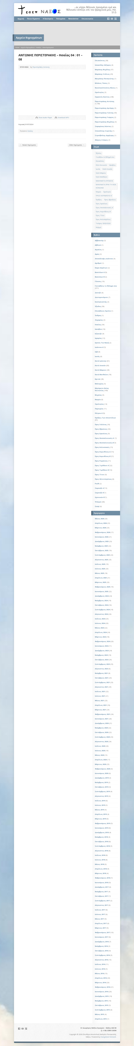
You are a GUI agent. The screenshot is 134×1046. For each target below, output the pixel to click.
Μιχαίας (98, 395)
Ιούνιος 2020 (100, 751)
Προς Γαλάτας (101, 424)
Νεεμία (98, 399)
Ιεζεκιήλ (98, 334)
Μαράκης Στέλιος (102, 74)
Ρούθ (97, 484)
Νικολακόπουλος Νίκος (105, 88)
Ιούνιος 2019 (100, 805)
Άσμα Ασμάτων (101, 268)
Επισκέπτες (100, 60)
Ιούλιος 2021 (100, 691)
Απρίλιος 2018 (101, 869)
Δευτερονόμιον (101, 297)
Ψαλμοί (98, 502)
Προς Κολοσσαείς (102, 447)
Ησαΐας (38, 47)
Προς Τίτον (99, 474)
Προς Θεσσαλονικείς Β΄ (104, 443)
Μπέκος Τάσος (101, 83)
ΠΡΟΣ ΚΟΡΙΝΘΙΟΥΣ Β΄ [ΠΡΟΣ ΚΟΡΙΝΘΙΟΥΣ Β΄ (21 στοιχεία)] (104, 196)
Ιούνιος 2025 (100, 569)
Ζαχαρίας (99, 320)
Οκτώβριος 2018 (101, 841)
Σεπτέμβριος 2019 (102, 791)
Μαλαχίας (99, 384)
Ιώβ (96, 352)
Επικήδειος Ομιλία (103, 311)
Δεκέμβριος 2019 (102, 778)
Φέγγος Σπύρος (101, 140)
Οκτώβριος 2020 (101, 732)
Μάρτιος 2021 (100, 710)
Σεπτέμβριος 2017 (102, 901)
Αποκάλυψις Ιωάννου (104, 259)
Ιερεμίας (98, 338)
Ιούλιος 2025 (100, 564)
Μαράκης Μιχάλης (102, 70)
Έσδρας (98, 315)
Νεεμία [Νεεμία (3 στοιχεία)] (98, 192)
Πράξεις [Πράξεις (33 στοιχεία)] (99, 200)
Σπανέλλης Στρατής (103, 131)
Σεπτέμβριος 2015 (102, 1010)
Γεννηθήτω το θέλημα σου (106, 286)
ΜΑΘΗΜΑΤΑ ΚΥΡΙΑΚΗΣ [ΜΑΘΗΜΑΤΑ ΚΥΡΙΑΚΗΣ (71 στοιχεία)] (104, 181)
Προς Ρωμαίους (101, 461)
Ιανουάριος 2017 (101, 937)
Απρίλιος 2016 (101, 978)
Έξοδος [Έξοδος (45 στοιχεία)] (98, 153)
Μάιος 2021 (99, 700)
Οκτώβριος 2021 (101, 678)
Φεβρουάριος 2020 (102, 769)
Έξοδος (98, 306)
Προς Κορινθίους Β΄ (102, 456)
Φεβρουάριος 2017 (102, 932)
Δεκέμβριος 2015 (102, 996)
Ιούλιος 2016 (100, 964)
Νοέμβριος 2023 (101, 655)
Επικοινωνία (87, 18)
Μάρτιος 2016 (100, 982)
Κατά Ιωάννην (100, 361)
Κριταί (97, 379)
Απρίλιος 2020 (101, 760)
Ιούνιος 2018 (100, 860)
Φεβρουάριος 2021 (102, 714)
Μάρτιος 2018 (100, 873)
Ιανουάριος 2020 (101, 773)
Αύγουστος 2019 (101, 796)
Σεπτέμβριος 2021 (102, 682)
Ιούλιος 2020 (100, 746)
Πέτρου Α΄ (99, 413)
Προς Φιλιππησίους (103, 479)
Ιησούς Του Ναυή (102, 343)
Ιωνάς (97, 356)
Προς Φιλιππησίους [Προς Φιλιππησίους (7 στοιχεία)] (103, 219)
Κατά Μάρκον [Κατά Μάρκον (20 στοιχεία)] (101, 173)
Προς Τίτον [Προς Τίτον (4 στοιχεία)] (100, 215)
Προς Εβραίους (101, 429)
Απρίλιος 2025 (101, 578)
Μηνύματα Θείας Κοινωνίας (102, 389)
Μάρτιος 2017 (100, 928)
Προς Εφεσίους (101, 433)
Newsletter (73, 18)
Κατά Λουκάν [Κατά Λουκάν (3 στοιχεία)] (107, 169)
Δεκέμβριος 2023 (102, 651)
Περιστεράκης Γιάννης (104, 113)
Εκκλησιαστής (101, 302)
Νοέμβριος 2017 (101, 892)
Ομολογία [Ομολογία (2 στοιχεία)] (107, 192)
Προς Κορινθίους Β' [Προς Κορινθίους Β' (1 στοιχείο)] (103, 212)
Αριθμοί (98, 263)
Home (17, 47)
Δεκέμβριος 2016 (102, 942)
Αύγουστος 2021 (101, 687)
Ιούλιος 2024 (100, 619)
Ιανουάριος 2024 (101, 646)
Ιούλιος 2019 (100, 801)
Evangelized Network (108, 1037)
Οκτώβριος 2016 (101, 951)
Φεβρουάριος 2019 (102, 823)
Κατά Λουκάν (100, 365)
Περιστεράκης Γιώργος (104, 117)
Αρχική (21, 18)
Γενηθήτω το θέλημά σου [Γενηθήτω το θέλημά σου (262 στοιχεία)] (105, 157)
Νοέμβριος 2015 (101, 1001)
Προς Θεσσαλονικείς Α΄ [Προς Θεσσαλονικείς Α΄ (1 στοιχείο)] (104, 208)
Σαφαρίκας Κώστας (103, 126)
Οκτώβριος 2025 (101, 550)
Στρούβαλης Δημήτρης (104, 135)
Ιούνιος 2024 (100, 623)
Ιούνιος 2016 (100, 969)
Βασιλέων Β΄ (100, 277)
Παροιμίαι (99, 409)
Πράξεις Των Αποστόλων (105, 418)
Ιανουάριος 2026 (101, 537)
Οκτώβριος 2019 (101, 787)
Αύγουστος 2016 (101, 960)
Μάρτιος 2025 (100, 582)
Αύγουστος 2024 (101, 614)
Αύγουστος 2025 (101, 560)
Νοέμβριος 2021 (101, 673)
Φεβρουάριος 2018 (102, 878)
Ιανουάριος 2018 (101, 882)
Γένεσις (98, 281)
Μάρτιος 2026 (100, 528)
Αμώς (97, 254)
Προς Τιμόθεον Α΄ (102, 465)
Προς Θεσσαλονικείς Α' (104, 438)
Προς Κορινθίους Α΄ (102, 452)
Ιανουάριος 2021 (101, 719)
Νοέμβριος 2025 (101, 546)
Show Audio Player (36, 117)
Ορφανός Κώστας (102, 97)
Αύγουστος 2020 (101, 741)
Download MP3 (63, 117)
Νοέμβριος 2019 (101, 782)
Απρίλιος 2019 (101, 814)
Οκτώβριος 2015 (101, 1005)
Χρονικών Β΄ (100, 497)
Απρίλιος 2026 (101, 523)
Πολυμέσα (60, 18)
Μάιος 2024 (99, 628)
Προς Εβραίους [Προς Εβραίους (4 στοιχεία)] (110, 200)
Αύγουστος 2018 (101, 851)
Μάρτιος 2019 (100, 819)
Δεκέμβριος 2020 (102, 723)
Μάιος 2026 (99, 519)
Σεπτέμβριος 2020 (102, 737)
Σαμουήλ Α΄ (99, 488)
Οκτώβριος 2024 (101, 605)
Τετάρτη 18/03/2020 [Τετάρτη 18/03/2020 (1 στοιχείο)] (103, 223)
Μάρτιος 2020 (100, 764)
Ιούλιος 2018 (100, 855)
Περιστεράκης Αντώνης (41, 67)
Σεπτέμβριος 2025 (102, 555)
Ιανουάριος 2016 (101, 992)
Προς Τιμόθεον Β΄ (102, 470)
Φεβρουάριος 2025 (102, 587)
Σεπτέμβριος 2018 (102, 846)
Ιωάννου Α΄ (99, 347)
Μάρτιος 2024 (100, 637)
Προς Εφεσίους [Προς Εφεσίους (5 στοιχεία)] (101, 204)
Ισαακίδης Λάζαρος (103, 65)
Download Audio (56, 117)
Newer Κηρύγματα (28, 145)
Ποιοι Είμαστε (33, 18)
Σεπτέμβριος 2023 (102, 664)
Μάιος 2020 (99, 755)
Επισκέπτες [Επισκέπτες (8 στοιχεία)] (100, 161)
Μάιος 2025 (99, 573)
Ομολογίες (99, 92)
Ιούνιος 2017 (100, 914)
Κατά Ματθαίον (101, 374)
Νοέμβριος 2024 (101, 600)
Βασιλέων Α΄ (100, 272)
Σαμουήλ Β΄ (99, 493)
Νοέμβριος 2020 (101, 728)
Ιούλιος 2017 (100, 910)
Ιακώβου (98, 329)
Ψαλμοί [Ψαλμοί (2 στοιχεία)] (98, 227)
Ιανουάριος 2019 (101, 828)
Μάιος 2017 (99, 919)
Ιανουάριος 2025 (101, 591)
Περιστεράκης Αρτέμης (104, 108)
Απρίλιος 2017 (101, 923)
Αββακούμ (99, 240)
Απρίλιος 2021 (101, 705)
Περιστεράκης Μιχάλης (104, 122)
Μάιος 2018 (99, 864)
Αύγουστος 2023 (101, 669)
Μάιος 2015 (99, 1014)
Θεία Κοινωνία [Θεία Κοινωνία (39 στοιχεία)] (101, 165)
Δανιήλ (98, 293)
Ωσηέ (97, 506)
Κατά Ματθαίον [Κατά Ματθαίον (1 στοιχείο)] (101, 177)
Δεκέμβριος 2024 (102, 596)
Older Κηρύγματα (76, 145)
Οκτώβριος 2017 (101, 896)
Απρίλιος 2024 (101, 632)
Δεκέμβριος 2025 (102, 541)
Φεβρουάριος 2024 (102, 641)
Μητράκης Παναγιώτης (104, 79)
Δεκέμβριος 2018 (102, 832)
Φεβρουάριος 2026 (102, 532)
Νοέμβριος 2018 (101, 837)
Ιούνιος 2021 (100, 696)
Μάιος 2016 (99, 973)
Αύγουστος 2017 (101, 905)
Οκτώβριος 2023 (101, 660)
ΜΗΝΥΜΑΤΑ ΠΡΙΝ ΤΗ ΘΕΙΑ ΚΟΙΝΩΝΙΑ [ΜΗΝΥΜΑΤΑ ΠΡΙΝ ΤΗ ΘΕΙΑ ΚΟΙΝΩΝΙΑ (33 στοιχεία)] (106, 186)
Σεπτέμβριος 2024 (102, 610)
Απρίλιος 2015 (101, 1019)
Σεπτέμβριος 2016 (102, 955)
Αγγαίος (98, 250)
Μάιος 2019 (99, 810)
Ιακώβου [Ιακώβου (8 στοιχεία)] (112, 165)
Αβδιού (98, 245)
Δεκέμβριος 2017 (102, 887)
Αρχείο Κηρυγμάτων (28, 47)
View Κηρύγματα (48, 47)
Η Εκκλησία (48, 18)
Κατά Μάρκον (100, 370)
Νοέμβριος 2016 (101, 946)
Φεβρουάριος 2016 (102, 987)
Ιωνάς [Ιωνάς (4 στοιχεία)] (98, 169)
